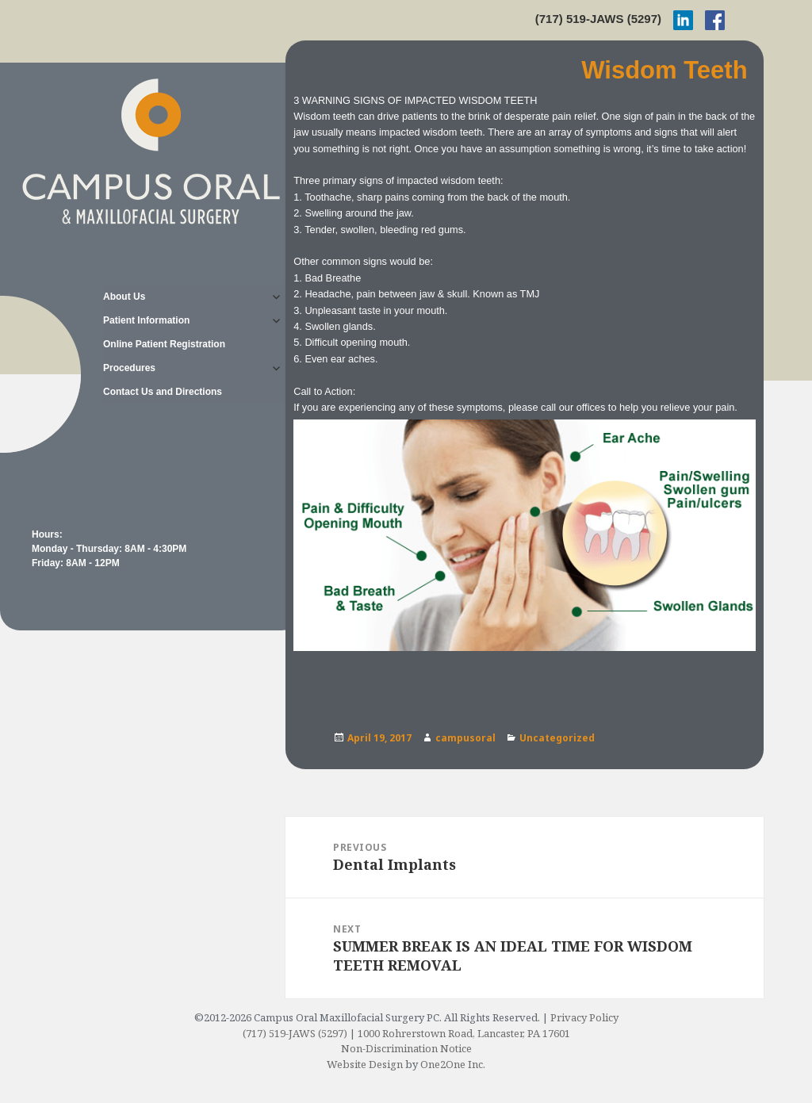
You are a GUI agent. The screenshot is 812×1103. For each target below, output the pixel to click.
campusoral (465, 738)
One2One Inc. (452, 1064)
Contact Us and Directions (162, 391)
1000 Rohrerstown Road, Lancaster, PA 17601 (464, 1033)
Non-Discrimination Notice (406, 1048)
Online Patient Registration (164, 344)
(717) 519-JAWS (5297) (598, 18)
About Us (124, 296)
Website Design (365, 1064)
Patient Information (146, 320)
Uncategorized (557, 738)
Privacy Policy (584, 1017)
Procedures (129, 367)
